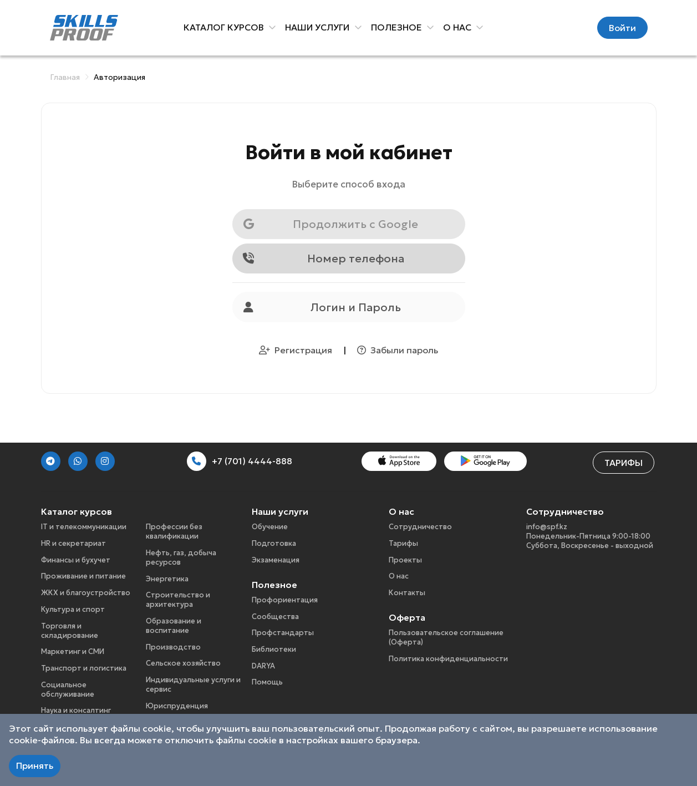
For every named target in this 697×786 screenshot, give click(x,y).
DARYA (263, 666)
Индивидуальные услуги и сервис (193, 684)
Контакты (407, 592)
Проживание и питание (83, 576)
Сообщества (275, 616)
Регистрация (296, 350)
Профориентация (285, 600)
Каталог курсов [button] (226, 27)
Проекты (405, 560)
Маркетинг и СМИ (72, 651)
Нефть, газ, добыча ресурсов (181, 557)
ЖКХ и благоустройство (85, 592)
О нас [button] (459, 27)
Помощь (267, 682)
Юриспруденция (177, 706)
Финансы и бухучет (75, 560)
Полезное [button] (398, 27)
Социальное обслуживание (67, 689)
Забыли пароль (397, 350)
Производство (173, 647)
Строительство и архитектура (178, 599)
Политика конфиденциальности (448, 658)
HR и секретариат (73, 543)
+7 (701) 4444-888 (239, 461)
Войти (622, 27)
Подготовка (274, 543)
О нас (399, 576)
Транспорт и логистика (83, 668)
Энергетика (167, 579)
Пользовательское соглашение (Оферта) (446, 637)
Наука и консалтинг (76, 710)
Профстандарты (283, 632)
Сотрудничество (420, 526)
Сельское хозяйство (183, 663)
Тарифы (623, 462)
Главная (65, 77)
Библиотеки (274, 649)
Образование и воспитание (173, 625)
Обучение (270, 526)
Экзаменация (275, 560)
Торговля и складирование (69, 630)
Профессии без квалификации (174, 531)
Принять (34, 765)
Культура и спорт (73, 609)
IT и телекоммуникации (83, 526)
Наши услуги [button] (319, 27)
